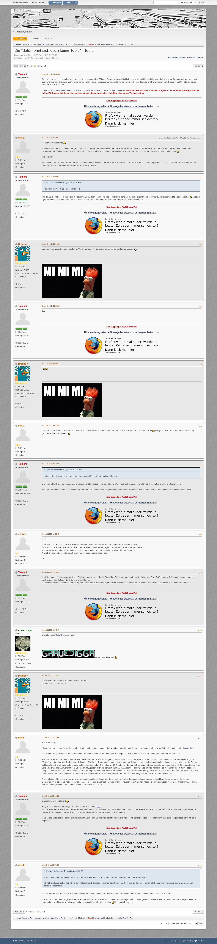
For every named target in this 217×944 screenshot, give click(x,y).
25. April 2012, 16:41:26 (51, 425)
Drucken (199, 66)
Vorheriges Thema (176, 57)
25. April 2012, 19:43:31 (51, 464)
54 (45, 66)
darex (21, 137)
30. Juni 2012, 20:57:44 (50, 572)
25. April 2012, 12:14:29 (51, 244)
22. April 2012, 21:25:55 (51, 74)
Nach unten (19, 66)
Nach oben (19, 912)
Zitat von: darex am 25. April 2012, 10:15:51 (64, 183)
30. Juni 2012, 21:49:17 (50, 630)
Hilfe (166, 941)
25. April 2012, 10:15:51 (51, 138)
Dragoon (23, 244)
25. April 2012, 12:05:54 (51, 177)
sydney (22, 534)
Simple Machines (31, 941)
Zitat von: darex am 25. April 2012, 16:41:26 (64, 470)
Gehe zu (163, 924)
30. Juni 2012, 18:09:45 (50, 534)
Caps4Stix (59, 635)
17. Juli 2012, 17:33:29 (50, 737)
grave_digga (25, 630)
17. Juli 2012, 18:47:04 (50, 865)
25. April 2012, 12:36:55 (51, 364)
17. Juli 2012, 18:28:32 (50, 796)
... (42, 66)
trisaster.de (187, 748)
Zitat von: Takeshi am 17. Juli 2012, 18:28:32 (64, 871)
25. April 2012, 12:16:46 (51, 306)
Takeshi (91, 44)
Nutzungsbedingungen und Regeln (182, 941)
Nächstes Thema (195, 57)
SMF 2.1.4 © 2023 (17, 941)
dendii (21, 737)
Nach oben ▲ (201, 941)
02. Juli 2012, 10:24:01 (50, 676)
